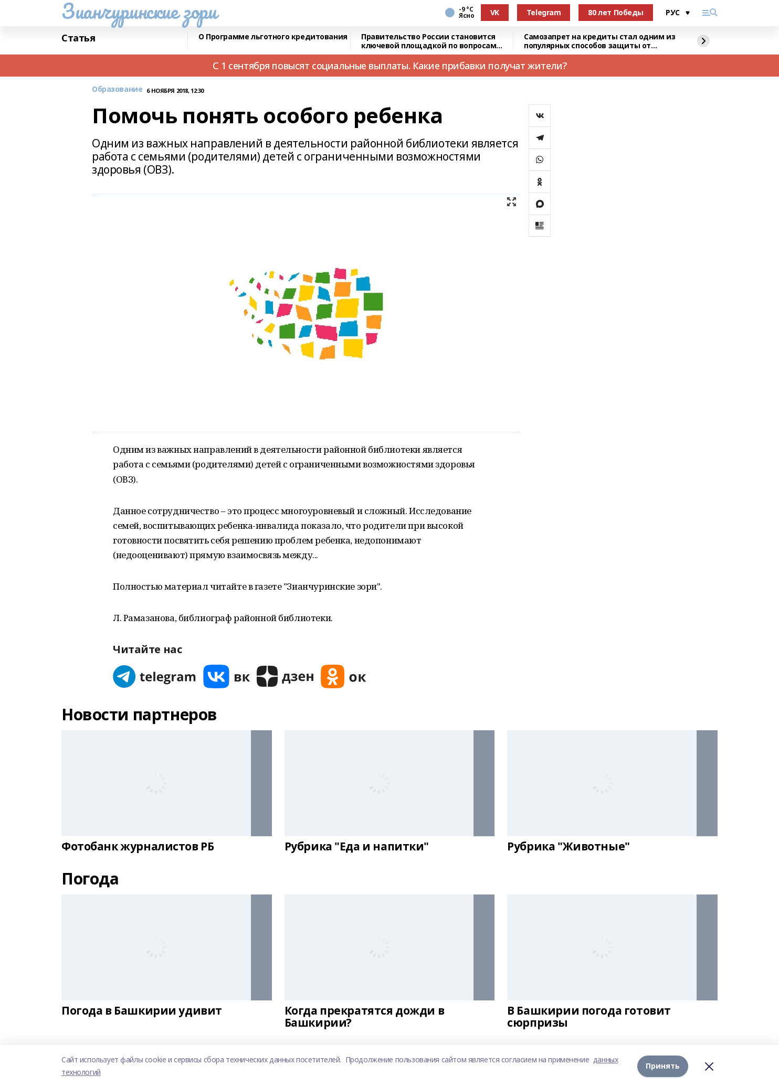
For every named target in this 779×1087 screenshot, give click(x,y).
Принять (663, 1066)
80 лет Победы (616, 12)
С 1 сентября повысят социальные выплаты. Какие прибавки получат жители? (389, 65)
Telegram (544, 12)
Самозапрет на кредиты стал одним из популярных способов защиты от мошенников (599, 41)
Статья (78, 38)
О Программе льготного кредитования (273, 37)
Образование (117, 89)
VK (494, 12)
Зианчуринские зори (138, 11)
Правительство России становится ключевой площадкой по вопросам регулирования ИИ (428, 41)
